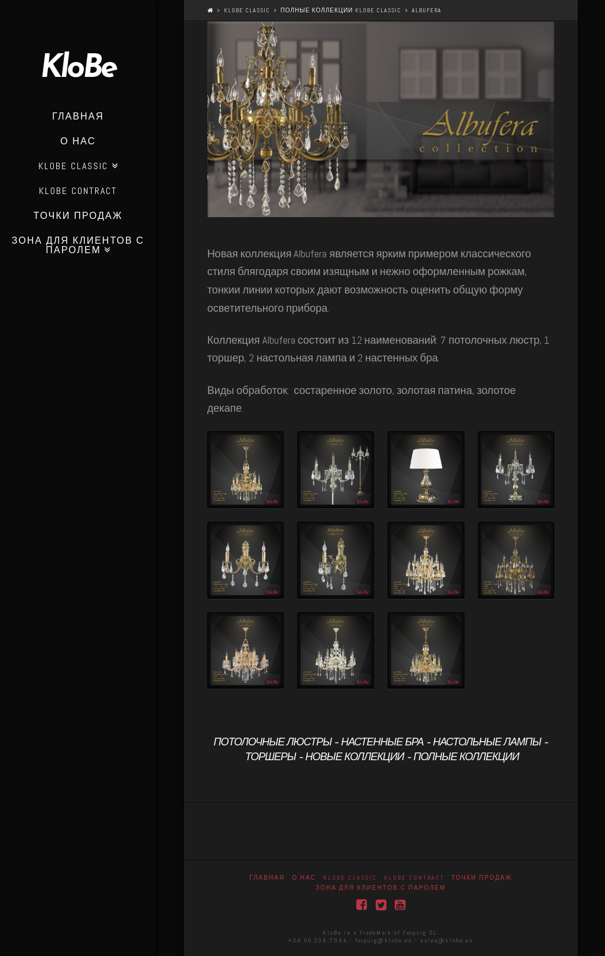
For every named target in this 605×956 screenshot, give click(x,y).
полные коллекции (466, 757)
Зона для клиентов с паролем (380, 888)
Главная (267, 877)
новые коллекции (354, 757)
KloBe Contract (414, 877)
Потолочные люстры (272, 742)
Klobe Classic (247, 10)
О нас (304, 877)
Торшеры (270, 757)
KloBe (78, 69)
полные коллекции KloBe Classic (341, 10)
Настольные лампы (487, 742)
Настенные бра (382, 742)
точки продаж (481, 877)
